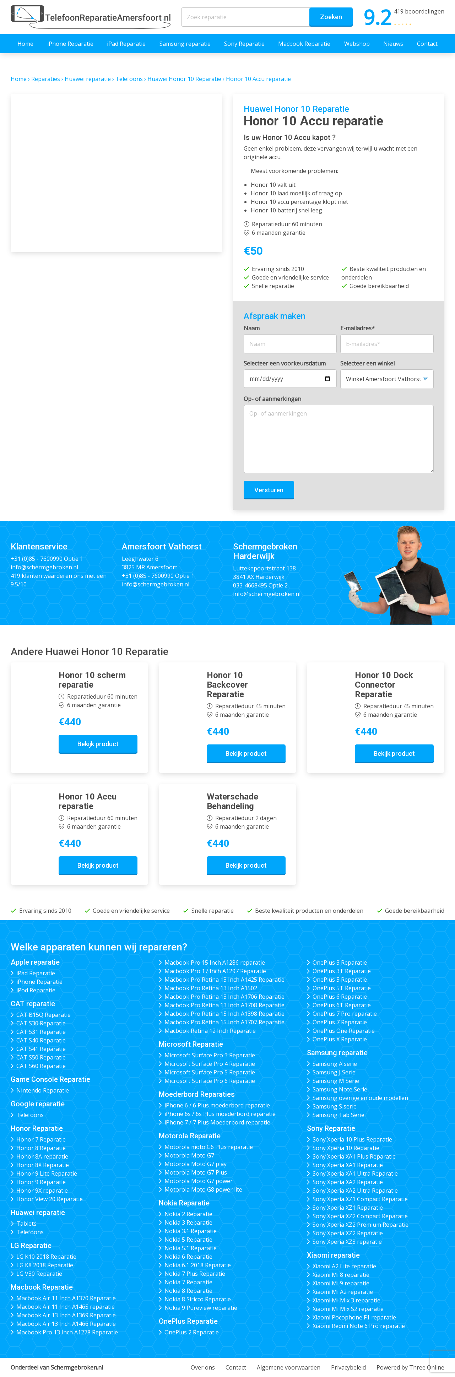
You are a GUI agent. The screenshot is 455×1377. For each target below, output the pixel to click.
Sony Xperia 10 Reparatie (346, 1148)
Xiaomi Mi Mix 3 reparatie (346, 1300)
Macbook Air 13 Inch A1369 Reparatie (66, 1315)
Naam (252, 328)
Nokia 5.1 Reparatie (190, 1248)
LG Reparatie (31, 1245)
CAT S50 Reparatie (41, 1057)
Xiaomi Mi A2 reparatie (343, 1292)
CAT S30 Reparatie (41, 1023)
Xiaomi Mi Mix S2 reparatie (348, 1309)
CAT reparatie (33, 1003)
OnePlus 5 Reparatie (340, 979)
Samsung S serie (335, 1106)
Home (25, 44)
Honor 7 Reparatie (41, 1139)
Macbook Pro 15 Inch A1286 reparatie (214, 962)
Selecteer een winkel (367, 363)
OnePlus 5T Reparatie (342, 988)
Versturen (268, 490)
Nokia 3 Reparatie (188, 1222)
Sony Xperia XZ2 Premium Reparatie (360, 1225)
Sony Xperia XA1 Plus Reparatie (354, 1156)
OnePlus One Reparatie (344, 1031)
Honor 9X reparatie (42, 1190)
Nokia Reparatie (184, 1203)
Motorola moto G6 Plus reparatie (208, 1147)
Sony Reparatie (244, 44)
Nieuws (393, 44)
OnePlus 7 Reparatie (340, 1022)
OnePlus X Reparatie (340, 1039)
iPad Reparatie (126, 44)
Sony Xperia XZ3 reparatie (347, 1242)
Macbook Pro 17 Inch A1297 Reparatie (215, 971)
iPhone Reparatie (70, 44)
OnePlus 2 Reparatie (191, 1332)
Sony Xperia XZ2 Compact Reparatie (360, 1216)
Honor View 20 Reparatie (49, 1199)
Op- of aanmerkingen (272, 399)
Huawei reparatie (88, 79)
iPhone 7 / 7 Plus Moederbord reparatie (217, 1122)
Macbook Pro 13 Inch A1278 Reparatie (67, 1332)
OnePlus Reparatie (188, 1321)
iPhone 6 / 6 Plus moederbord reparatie (217, 1105)
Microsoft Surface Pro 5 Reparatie (209, 1072)
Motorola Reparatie (190, 1136)
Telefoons (129, 79)
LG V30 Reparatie (39, 1274)
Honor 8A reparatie (42, 1156)
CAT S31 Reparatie (41, 1032)
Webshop (357, 44)
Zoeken (331, 17)
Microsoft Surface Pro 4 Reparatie (209, 1064)
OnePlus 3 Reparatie (340, 962)
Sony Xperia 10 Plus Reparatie (352, 1139)
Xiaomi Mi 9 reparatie (341, 1283)
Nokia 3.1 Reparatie (190, 1231)
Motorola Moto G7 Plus (195, 1172)
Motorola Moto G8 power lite (203, 1189)
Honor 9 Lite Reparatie (46, 1173)
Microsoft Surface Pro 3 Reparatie (209, 1055)
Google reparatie (38, 1104)
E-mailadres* (357, 328)
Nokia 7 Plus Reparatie (194, 1274)
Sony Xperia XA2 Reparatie (348, 1182)
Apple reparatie (35, 962)
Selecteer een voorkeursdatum (285, 363)
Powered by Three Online (410, 1367)
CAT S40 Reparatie (41, 1040)
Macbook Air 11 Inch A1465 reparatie (65, 1307)
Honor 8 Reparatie (41, 1148)
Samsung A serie (335, 1064)
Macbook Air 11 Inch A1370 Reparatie (66, 1298)
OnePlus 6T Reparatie (342, 1005)
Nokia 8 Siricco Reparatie (197, 1299)
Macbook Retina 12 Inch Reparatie (210, 1031)
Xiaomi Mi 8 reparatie (341, 1275)
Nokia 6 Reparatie (188, 1257)
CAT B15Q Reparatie (43, 1015)
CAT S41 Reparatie (41, 1049)
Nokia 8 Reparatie (188, 1291)
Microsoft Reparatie (191, 1044)
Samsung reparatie (185, 44)
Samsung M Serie (336, 1081)
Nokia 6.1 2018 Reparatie (197, 1265)
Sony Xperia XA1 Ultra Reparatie (355, 1173)
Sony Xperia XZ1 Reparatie (348, 1207)
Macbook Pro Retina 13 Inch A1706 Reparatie (224, 997)
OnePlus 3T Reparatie (342, 971)
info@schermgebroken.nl (44, 567)
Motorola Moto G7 (189, 1155)
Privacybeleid (348, 1367)
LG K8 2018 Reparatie (44, 1265)
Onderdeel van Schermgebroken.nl (57, 1367)
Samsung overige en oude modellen (360, 1098)
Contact (427, 44)
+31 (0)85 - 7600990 (37, 559)
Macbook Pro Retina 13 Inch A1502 (210, 988)
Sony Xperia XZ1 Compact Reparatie (360, 1199)
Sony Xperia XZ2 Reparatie (348, 1233)
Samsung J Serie (334, 1072)
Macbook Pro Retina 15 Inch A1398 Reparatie (224, 1014)
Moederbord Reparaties (197, 1094)
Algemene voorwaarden (288, 1367)
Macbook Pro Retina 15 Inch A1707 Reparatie (224, 1022)
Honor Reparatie (37, 1128)
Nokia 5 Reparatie (188, 1239)
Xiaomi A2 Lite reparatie (344, 1266)
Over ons (203, 1367)
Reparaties (45, 79)
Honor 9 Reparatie (41, 1182)
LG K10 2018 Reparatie (46, 1257)
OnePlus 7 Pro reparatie (345, 1014)
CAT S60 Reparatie (41, 1066)
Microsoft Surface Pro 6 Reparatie (209, 1081)
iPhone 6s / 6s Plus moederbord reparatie (220, 1114)
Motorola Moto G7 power (198, 1181)
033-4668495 (250, 585)
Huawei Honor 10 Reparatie (184, 79)
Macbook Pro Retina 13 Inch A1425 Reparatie (224, 979)
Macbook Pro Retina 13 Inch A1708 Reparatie (224, 1005)
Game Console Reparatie (50, 1079)
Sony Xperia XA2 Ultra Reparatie (355, 1190)
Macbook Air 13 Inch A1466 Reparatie (66, 1324)
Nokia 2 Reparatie (188, 1214)
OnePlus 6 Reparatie (340, 997)
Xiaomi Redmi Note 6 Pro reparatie (359, 1326)
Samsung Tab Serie (338, 1115)
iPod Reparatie (35, 990)
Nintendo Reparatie (42, 1090)
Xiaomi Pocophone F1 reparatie (354, 1317)
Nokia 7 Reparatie (188, 1282)
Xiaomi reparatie (333, 1255)
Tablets (26, 1223)
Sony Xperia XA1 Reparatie (348, 1165)
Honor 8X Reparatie (42, 1165)
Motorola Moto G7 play (195, 1164)
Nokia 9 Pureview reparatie (200, 1308)
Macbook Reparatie (304, 44)
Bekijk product (98, 744)
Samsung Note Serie (340, 1089)
